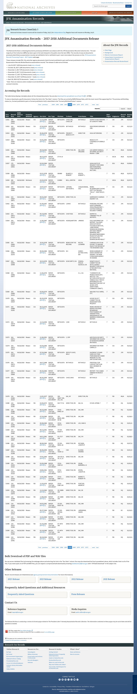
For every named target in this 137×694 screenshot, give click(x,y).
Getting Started (53, 652)
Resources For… (33, 649)
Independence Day (59, 32)
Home (7, 22)
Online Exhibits (11, 669)
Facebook (59, 679)
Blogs (74, 679)
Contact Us (128, 3)
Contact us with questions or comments (15, 640)
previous (45, 104)
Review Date (129, 115)
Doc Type (51, 116)
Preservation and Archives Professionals (35, 657)
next (93, 104)
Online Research (13, 649)
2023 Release (45, 579)
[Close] (135, 677)
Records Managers (33, 660)
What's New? (75, 649)
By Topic (9, 652)
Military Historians (33, 654)
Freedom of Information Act (73, 686)
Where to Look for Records (56, 662)
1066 (61, 104)
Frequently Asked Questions (21, 594)
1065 (57, 104)
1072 (86, 104)
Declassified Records (55, 660)
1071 (82, 104)
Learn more (121, 690)
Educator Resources (68, 13)
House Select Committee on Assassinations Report (114, 58)
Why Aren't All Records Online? (57, 664)
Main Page (108, 50)
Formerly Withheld (29, 115)
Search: (97, 108)
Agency (35, 116)
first (39, 104)
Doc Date (43, 116)
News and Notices (75, 652)
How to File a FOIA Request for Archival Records (57, 667)
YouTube (71, 679)
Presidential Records (12, 661)
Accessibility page (49, 632)
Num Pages (109, 115)
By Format (9, 654)
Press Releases (78, 594)
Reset (129, 109)
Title (91, 116)
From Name (82, 116)
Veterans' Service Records (42, 13)
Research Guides (55, 649)
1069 (74, 104)
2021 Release (109, 579)
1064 (53, 104)
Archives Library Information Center (14, 666)
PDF (41, 121)
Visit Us (94, 13)
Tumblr (68, 679)
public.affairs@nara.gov (83, 612)
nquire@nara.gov (17, 612)
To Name (69, 116)
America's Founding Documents (120, 13)
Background (109, 53)
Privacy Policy (61, 686)
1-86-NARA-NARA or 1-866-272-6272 (68, 691)
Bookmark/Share (118, 3)
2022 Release (77, 579)
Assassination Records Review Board (116, 61)
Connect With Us (68, 677)
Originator (115, 116)
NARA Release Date (20, 114)
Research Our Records (16, 13)
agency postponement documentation (45, 575)
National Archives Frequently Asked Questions (57, 655)
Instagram (65, 679)
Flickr (77, 679)
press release (35, 65)
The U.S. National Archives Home (30, 5)
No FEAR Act (85, 686)
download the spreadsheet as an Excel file (70, 96)
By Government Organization (15, 656)
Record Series (123, 115)
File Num (60, 116)
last (97, 104)
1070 (78, 104)
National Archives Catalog (14, 659)
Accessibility (53, 686)
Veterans (30, 662)
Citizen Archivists (106, 3)
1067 (65, 104)
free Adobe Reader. (26, 630)
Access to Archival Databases (15, 663)
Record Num (13, 115)
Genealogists (31, 652)
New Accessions (74, 654)
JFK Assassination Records (32, 22)
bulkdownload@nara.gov (80, 563)
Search (128, 6)
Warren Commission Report (114, 55)
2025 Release (14, 579)
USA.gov (92, 686)
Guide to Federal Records (56, 658)
